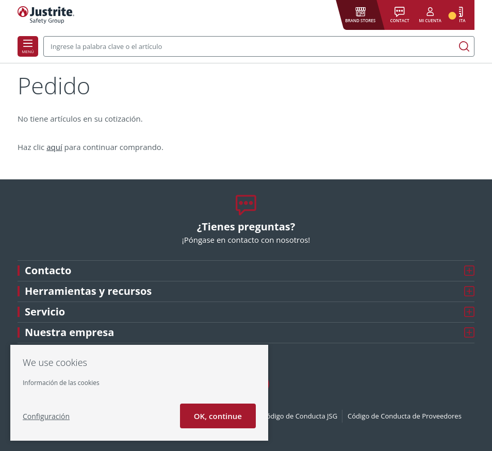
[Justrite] (46, 15)
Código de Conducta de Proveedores (405, 416)
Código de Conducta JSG (300, 416)
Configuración (46, 416)
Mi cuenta (430, 20)
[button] (360, 15)
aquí (54, 147)
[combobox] (258, 46)
